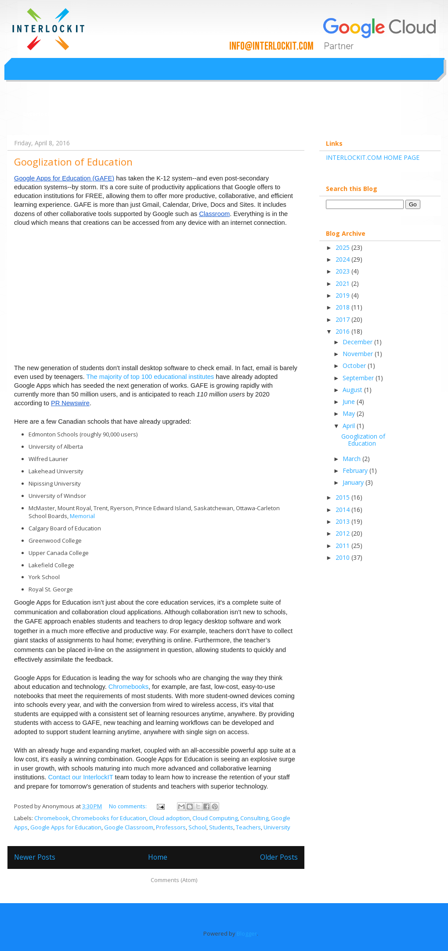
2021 (343, 283)
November (359, 353)
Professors (171, 827)
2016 (343, 331)
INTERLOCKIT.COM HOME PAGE (372, 157)
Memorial (82, 516)
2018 (343, 307)
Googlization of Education (73, 161)
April (350, 425)
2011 (343, 545)
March (352, 458)
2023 (343, 271)
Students (221, 827)
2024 (343, 259)
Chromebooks (128, 686)
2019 (343, 295)
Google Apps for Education (65, 827)
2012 (343, 533)
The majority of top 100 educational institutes (150, 376)
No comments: (128, 806)
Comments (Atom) (174, 880)
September (359, 378)
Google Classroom (128, 827)
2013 (343, 521)
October (355, 365)
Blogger (247, 933)
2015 (343, 497)
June (350, 401)
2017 (343, 319)
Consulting (254, 818)
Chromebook (51, 818)
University (277, 827)
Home (157, 857)
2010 (343, 557)
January (354, 482)
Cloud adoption (169, 818)
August (353, 389)
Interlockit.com (47, 114)
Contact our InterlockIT (80, 777)
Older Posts (279, 857)
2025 (343, 247)
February (356, 470)
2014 (343, 509)
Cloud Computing (215, 818)
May (350, 413)
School (197, 827)
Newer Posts (34, 857)
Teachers (248, 827)
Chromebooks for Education (109, 818)
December (358, 342)
